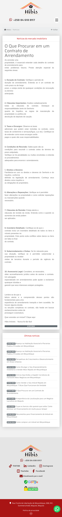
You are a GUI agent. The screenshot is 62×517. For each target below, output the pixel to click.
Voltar (54, 29)
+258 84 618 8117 (24, 20)
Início (7, 29)
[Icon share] (14, 465)
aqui (33, 317)
